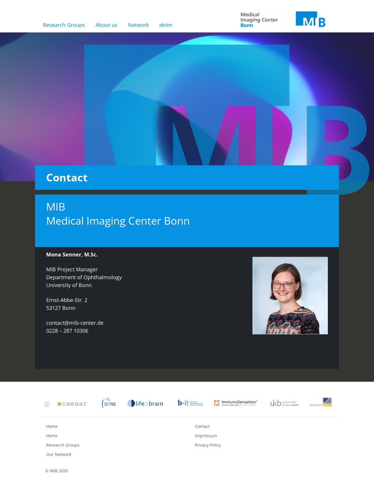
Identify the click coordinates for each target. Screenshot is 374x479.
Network (138, 24)
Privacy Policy (208, 445)
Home (52, 426)
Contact (202, 426)
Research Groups (64, 24)
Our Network (58, 454)
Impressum (206, 435)
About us (106, 24)
